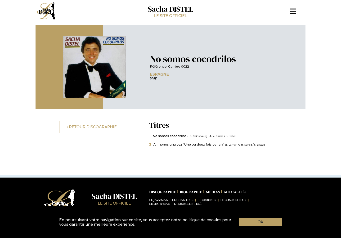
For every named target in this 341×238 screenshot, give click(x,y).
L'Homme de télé (188, 204)
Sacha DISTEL (170, 11)
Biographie (191, 192)
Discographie (162, 192)
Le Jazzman (158, 200)
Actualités (235, 192)
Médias (213, 192)
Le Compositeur (233, 200)
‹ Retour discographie (92, 127)
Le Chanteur (183, 200)
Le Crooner (206, 200)
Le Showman (159, 204)
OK (261, 222)
